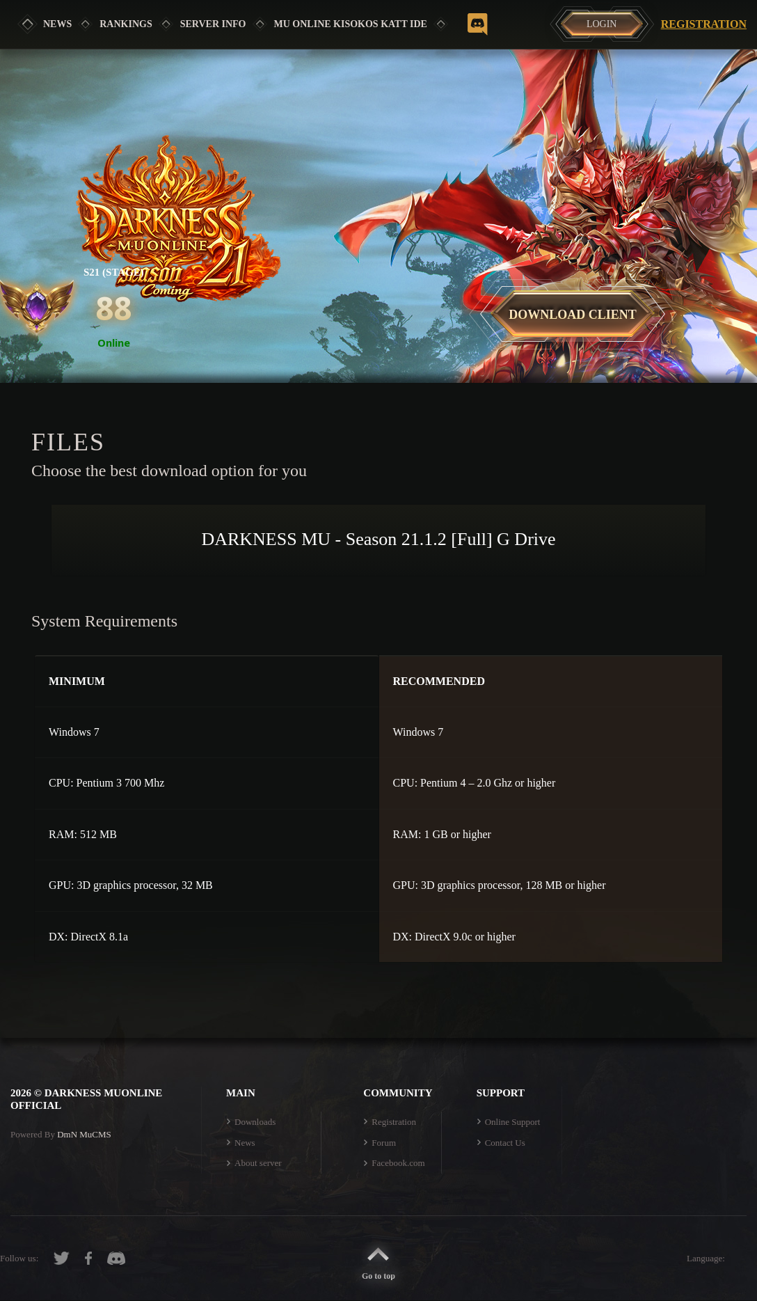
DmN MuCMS (84, 1134)
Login (602, 24)
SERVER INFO (213, 24)
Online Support (513, 1122)
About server (258, 1163)
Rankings (125, 24)
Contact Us (505, 1142)
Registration (704, 24)
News (57, 24)
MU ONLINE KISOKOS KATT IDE (350, 24)
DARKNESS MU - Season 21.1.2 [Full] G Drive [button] (378, 539)
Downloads (255, 1122)
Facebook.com (398, 1163)
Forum (384, 1142)
